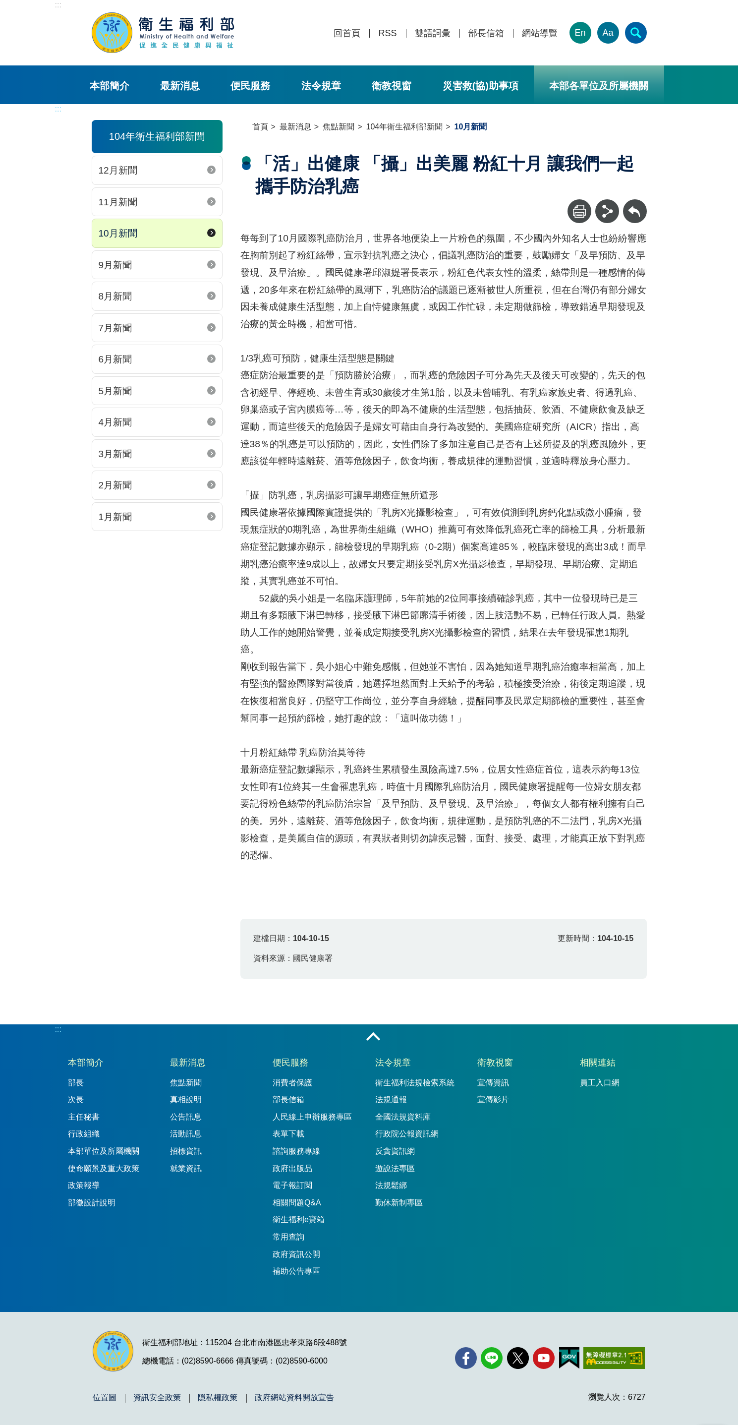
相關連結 (598, 1063)
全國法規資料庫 (403, 1117)
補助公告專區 (296, 1271)
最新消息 (180, 85)
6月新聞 (115, 359)
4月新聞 (115, 422)
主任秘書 (84, 1117)
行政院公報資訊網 (407, 1133)
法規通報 (391, 1099)
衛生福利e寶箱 (299, 1219)
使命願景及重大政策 (103, 1168)
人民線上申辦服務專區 (312, 1117)
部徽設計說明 (91, 1202)
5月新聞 (115, 391)
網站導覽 (540, 33)
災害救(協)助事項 (480, 85)
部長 (76, 1082)
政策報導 (84, 1185)
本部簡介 (109, 85)
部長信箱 (486, 33)
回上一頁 (635, 204)
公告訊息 (186, 1117)
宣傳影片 (493, 1099)
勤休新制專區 (399, 1202)
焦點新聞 (338, 126)
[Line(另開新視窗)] (492, 1358)
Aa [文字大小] (607, 33)
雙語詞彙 (433, 33)
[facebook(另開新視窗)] (466, 1358)
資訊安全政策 (157, 1398)
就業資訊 (186, 1168)
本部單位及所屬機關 (103, 1151)
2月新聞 (115, 485)
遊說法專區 (395, 1168)
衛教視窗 (391, 85)
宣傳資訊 (493, 1082)
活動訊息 (186, 1133)
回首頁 (347, 33)
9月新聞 (115, 265)
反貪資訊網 (395, 1151)
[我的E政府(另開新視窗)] (569, 1358)
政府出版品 (292, 1168)
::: (58, 4)
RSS (387, 33)
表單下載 (288, 1133)
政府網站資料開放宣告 (294, 1398)
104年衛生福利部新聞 (404, 126)
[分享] (607, 211)
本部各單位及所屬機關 (598, 85)
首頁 (260, 126)
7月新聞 (115, 328)
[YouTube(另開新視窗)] (544, 1358)
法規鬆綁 (391, 1185)
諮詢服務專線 (296, 1151)
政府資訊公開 (296, 1254)
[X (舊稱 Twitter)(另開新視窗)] (518, 1358)
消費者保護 (292, 1082)
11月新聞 (118, 202)
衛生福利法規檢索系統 (414, 1082)
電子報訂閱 (292, 1185)
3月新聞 (115, 454)
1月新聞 (115, 517)
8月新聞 (115, 296)
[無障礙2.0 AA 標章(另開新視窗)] (613, 1358)
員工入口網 (600, 1082)
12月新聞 (118, 170)
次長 (76, 1099)
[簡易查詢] (636, 33)
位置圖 (104, 1398)
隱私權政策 (217, 1398)
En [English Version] (579, 33)
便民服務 (250, 85)
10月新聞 (118, 233)
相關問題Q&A (297, 1202)
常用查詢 (288, 1237)
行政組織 (84, 1133)
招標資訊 (186, 1151)
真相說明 (186, 1099)
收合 (373, 1037)
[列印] (579, 211)
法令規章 (321, 85)
